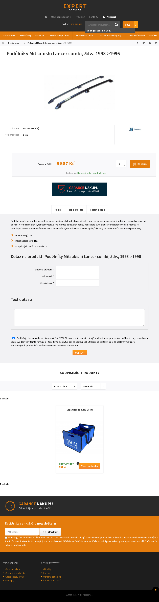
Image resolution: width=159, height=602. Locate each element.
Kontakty (93, 16)
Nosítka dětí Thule (84, 35)
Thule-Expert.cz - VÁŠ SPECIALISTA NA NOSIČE (79, 7)
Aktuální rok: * (47, 283)
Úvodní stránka (3, 43)
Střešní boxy (25, 35)
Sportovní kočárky (136, 35)
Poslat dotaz (97, 209)
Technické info (75, 209)
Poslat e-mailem (150, 43)
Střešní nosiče (9, 35)
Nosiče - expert (14, 43)
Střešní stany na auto (59, 35)
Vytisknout (156, 43)
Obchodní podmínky (61, 16)
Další (153, 34)
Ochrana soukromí (52, 576)
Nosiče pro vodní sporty (110, 35)
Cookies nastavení (51, 580)
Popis (58, 209)
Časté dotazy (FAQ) (14, 576)
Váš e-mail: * (48, 276)
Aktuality (47, 569)
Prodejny (80, 16)
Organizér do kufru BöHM (79, 409)
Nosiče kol (39, 35)
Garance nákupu (13, 569)
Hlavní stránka (46, 17)
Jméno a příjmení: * (44, 269)
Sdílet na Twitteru (144, 43)
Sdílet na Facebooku (138, 43)
